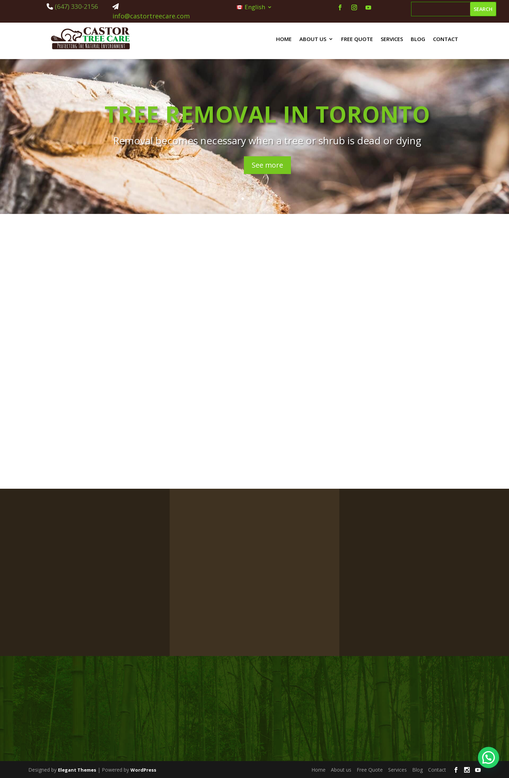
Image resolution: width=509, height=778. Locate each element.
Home (284, 38)
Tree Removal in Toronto (267, 114)
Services (392, 38)
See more (267, 165)
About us (312, 38)
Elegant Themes (77, 770)
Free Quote (357, 38)
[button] (488, 757)
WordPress (143, 770)
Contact (445, 38)
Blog (418, 38)
